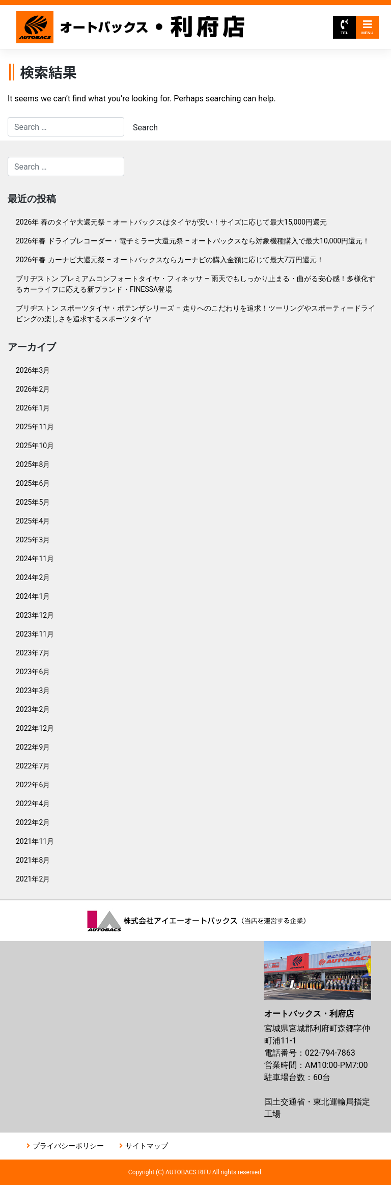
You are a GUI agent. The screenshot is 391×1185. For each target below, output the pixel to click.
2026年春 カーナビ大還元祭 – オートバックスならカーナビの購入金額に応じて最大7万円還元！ (170, 260)
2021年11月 (35, 841)
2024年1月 (33, 596)
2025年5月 (33, 502)
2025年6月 (33, 483)
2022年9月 (33, 747)
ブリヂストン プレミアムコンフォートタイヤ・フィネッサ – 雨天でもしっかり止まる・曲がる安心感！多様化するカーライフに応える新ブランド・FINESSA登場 (195, 283)
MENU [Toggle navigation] (367, 27)
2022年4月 (33, 804)
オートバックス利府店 (130, 27)
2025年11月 (35, 427)
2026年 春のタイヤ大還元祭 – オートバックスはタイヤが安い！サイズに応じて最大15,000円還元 (171, 222)
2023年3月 (33, 690)
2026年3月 (33, 370)
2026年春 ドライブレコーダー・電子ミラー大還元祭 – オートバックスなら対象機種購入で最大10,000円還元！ (193, 241)
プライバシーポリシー (68, 1146)
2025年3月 (33, 540)
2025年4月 (33, 521)
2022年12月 (35, 728)
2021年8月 (33, 860)
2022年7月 (33, 766)
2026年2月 (33, 389)
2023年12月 (35, 615)
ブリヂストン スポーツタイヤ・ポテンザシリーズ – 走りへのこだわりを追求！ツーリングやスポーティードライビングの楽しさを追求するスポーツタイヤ (195, 313)
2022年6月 (33, 785)
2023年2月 (33, 709)
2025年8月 (33, 464)
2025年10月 (35, 446)
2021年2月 (33, 879)
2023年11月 (35, 634)
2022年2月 (33, 822)
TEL (344, 27)
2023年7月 (33, 653)
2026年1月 (33, 408)
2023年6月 (33, 672)
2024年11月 (35, 559)
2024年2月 (33, 577)
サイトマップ (146, 1146)
